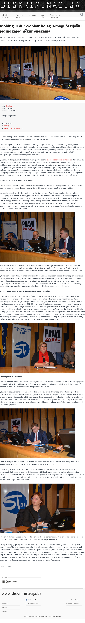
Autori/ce (4, 607)
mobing (6, 126)
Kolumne (32, 15)
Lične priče (42, 16)
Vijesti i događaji (5, 16)
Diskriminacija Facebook (34, 600)
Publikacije (4, 611)
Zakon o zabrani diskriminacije (14, 128)
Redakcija (9, 106)
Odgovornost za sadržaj (72, 603)
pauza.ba (58, 616)
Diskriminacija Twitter (33, 603)
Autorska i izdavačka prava (73, 600)
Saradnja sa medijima (55, 16)
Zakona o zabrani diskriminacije (59, 160)
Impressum (4, 603)
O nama (4, 600)
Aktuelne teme (19, 16)
